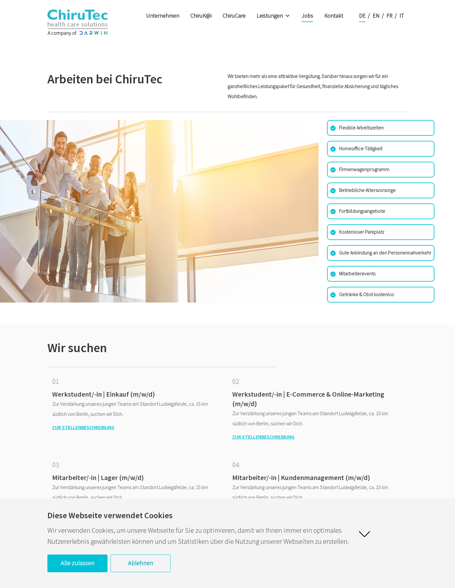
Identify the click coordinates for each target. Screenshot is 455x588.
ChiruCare (234, 15)
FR (389, 15)
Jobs (307, 15)
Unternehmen (162, 15)
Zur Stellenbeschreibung (83, 427)
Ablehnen (140, 563)
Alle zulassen (77, 563)
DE (362, 15)
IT (401, 15)
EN (376, 15)
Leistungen (273, 15)
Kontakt (333, 15)
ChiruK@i (200, 15)
